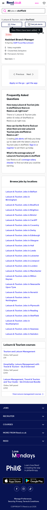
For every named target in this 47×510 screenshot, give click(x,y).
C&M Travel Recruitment (23, 43)
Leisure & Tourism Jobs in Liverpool (22, 260)
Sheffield (30, 19)
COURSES (23, 424)
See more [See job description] (10, 59)
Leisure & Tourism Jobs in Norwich (22, 292)
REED (23, 441)
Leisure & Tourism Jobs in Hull (20, 245)
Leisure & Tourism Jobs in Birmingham (18, 198)
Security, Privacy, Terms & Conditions (23, 501)
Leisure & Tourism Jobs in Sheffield (22, 315)
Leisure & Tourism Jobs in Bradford (22, 205)
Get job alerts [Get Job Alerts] (35, 24)
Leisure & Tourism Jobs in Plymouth (22, 305)
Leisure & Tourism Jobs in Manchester (23, 271)
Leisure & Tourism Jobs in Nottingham (18, 299)
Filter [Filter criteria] (12, 24)
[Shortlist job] (38, 33)
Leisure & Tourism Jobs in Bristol (21, 215)
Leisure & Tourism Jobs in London (21, 266)
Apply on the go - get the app (23, 83)
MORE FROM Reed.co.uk (23, 432)
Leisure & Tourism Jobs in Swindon (22, 334)
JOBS (23, 408)
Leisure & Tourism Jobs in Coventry (22, 225)
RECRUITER (23, 416)
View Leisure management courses (28, 394)
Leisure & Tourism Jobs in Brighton (22, 210)
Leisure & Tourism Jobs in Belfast (21, 191)
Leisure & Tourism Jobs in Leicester (22, 255)
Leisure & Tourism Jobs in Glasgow (22, 240)
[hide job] (43, 33)
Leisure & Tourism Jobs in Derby (21, 230)
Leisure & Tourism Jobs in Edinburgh (23, 235)
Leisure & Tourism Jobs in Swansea (22, 329)
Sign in (32, 144)
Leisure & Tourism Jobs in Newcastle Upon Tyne (23, 286)
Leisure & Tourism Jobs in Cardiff (21, 220)
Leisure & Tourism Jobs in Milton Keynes (21, 277)
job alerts (19, 138)
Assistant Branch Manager (19, 39)
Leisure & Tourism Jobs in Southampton (18, 322)
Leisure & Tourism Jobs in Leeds (21, 250)
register (10, 147)
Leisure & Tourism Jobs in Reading (22, 310)
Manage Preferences (22, 499)
